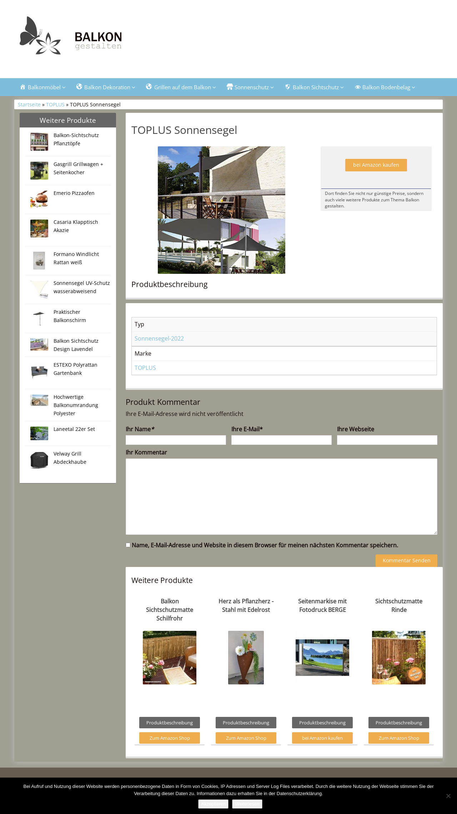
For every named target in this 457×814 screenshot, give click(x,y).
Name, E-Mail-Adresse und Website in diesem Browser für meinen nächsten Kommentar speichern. (265, 545)
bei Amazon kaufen (376, 164)
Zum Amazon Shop (170, 738)
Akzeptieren (213, 804)
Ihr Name (140, 429)
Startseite (29, 104)
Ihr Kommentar (146, 452)
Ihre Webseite (355, 429)
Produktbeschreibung (169, 722)
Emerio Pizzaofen (74, 193)
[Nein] (448, 795)
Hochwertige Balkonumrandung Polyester (76, 405)
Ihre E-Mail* (247, 429)
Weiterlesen (247, 804)
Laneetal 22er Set (74, 429)
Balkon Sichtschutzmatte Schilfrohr (169, 609)
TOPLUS (55, 104)
